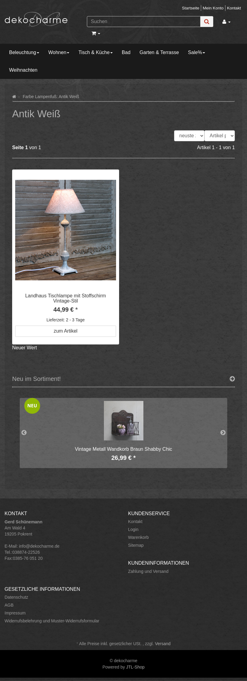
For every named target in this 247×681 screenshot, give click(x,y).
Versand (162, 643)
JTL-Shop (135, 667)
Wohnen (58, 52)
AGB (9, 605)
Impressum (15, 613)
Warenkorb (138, 537)
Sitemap (136, 545)
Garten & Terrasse (159, 52)
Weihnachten (23, 70)
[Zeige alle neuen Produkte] (232, 378)
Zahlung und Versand (148, 571)
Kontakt (234, 8)
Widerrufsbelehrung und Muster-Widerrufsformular (52, 620)
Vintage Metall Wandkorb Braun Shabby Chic (123, 449)
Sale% (196, 52)
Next (223, 433)
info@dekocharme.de (39, 546)
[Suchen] (144, 21)
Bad (126, 52)
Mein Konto (213, 8)
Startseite (190, 8)
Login (133, 529)
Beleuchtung (24, 52)
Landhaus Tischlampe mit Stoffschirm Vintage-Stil (65, 298)
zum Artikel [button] (65, 331)
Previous (24, 433)
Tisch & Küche (95, 52)
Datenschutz (16, 597)
